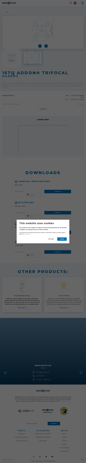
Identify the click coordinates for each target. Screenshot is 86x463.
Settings (51, 239)
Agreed (62, 239)
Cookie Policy (27, 234)
